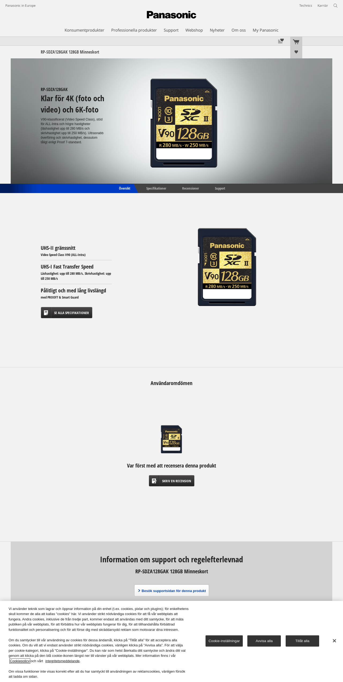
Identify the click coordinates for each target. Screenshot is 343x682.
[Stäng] (334, 641)
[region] (171, 641)
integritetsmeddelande (62, 661)
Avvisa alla (264, 641)
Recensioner (190, 188)
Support (220, 188)
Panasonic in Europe (20, 5)
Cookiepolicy (20, 661)
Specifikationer (156, 188)
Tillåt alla (302, 641)
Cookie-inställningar (224, 641)
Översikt (124, 188)
